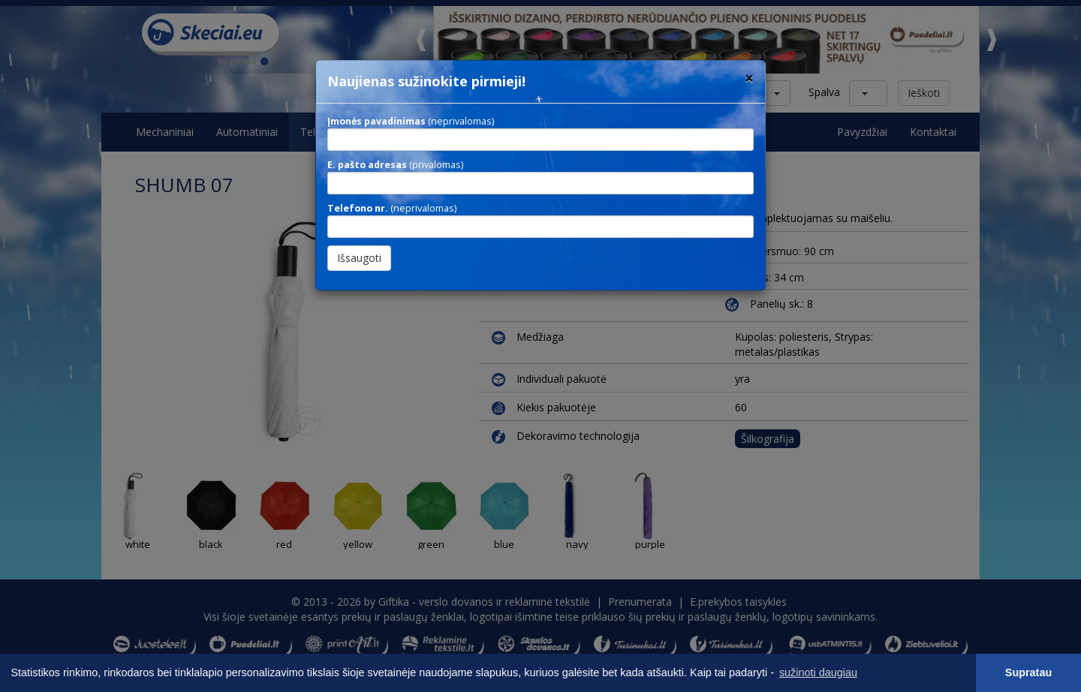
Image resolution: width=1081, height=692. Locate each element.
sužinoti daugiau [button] (818, 672)
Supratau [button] (1028, 672)
